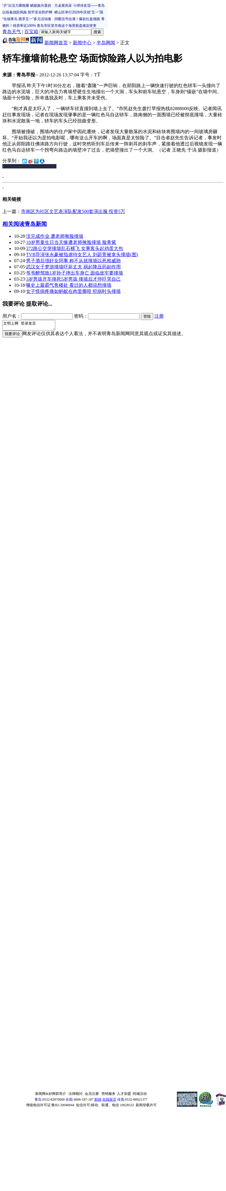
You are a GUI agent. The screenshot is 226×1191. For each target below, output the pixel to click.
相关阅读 (13, 224)
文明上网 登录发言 (31, 326)
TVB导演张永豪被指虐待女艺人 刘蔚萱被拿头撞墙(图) (82, 254)
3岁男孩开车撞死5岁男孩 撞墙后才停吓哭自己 (73, 279)
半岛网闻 (105, 42)
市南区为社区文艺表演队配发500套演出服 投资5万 (73, 211)
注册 (159, 316)
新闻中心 (82, 42)
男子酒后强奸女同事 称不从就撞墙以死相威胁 (73, 260)
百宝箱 (31, 31)
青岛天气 (11, 31)
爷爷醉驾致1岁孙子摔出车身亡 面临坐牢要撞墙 (74, 272)
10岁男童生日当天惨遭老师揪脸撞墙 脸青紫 (71, 242)
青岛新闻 (36, 224)
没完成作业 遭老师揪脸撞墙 (54, 236)
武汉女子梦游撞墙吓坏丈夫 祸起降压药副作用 (73, 266)
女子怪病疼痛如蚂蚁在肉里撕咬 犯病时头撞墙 (73, 291)
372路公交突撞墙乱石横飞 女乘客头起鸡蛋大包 (74, 248)
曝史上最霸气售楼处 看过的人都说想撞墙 (68, 285)
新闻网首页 (56, 42)
